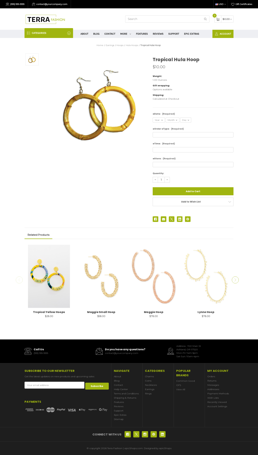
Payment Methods (218, 393)
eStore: (164, 158)
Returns (211, 380)
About (84, 33)
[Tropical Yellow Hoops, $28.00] (49, 276)
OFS (178, 385)
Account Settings (217, 406)
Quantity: (158, 173)
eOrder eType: (168, 128)
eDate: (164, 113)
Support (173, 33)
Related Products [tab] (38, 234)
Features (142, 33)
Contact (109, 33)
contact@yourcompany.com (49, 4)
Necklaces (151, 384)
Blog (96, 33)
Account (223, 34)
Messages (213, 384)
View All (180, 389)
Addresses (213, 389)
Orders (211, 376)
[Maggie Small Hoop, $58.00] (101, 276)
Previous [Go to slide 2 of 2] (18, 279)
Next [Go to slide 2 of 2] (235, 279)
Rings (148, 393)
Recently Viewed (217, 402)
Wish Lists (213, 397)
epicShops (165, 448)
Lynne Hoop (206, 312)
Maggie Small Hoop (101, 312)
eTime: (164, 143)
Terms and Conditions (126, 393)
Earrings (149, 389)
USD (220, 4)
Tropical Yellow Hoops (49, 312)
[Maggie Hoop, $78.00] (154, 276)
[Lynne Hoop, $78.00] (206, 276)
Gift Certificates (241, 4)
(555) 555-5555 (15, 4)
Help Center (121, 389)
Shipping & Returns (125, 397)
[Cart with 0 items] (227, 19)
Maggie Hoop (153, 312)
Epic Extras (191, 33)
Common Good (185, 380)
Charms (149, 376)
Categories (49, 33)
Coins (148, 380)
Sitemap (119, 419)
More (125, 33)
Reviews (158, 33)
